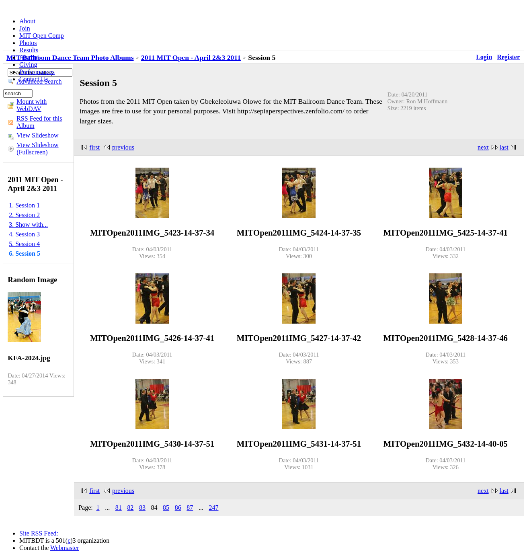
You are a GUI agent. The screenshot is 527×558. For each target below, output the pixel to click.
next (483, 147)
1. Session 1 (24, 205)
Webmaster (64, 547)
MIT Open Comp (41, 35)
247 (213, 507)
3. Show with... (28, 224)
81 (118, 507)
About (27, 21)
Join (24, 28)
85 (166, 507)
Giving (28, 64)
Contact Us (33, 79)
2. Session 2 (24, 214)
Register (508, 56)
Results (28, 50)
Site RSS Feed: (39, 533)
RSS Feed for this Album (39, 122)
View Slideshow (37, 135)
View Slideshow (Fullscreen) (37, 149)
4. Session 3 (24, 234)
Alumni (29, 57)
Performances (37, 71)
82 (130, 507)
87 (190, 507)
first (94, 147)
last (504, 147)
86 (178, 507)
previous (123, 147)
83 (142, 507)
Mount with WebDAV (31, 105)
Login (484, 56)
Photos (28, 42)
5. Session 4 (24, 243)
